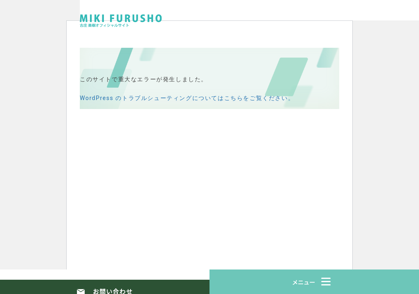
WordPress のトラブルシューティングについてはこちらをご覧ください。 (187, 98)
